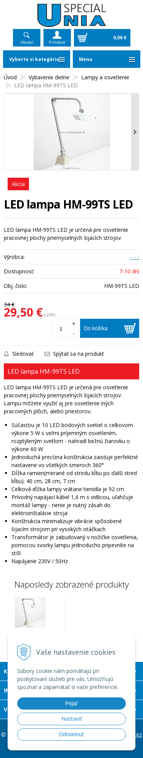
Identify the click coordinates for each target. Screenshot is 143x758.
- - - (134, 256)
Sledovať (19, 353)
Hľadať (26, 42)
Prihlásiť (57, 42)
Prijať (71, 703)
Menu (85, 59)
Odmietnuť (71, 734)
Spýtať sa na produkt (74, 353)
